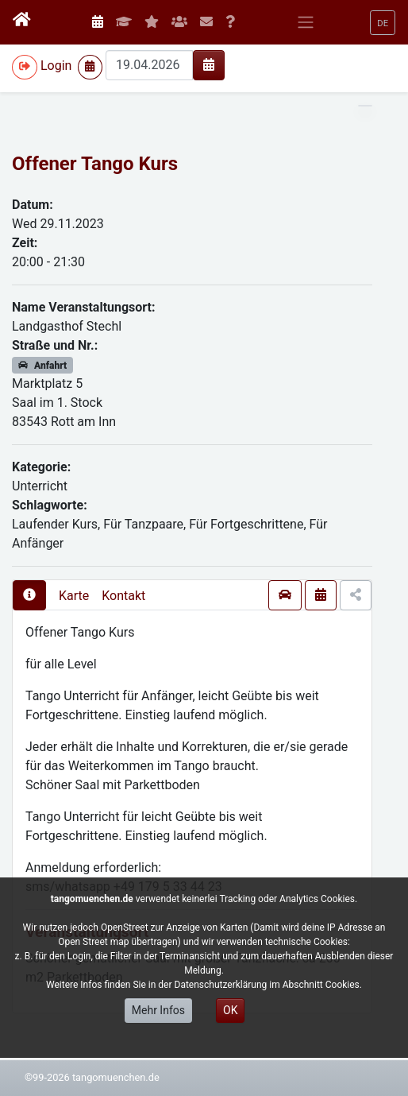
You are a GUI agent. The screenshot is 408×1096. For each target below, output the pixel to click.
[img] (208, 64)
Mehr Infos (158, 1010)
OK (230, 1010)
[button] (382, 22)
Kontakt (123, 595)
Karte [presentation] (74, 595)
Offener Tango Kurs (95, 164)
